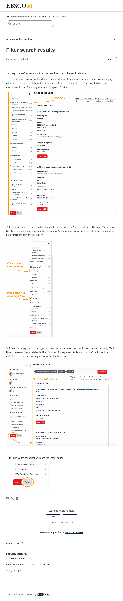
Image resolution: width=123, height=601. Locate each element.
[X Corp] (12, 498)
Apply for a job (13, 570)
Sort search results (16, 558)
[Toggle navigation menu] (111, 5)
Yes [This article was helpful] (53, 517)
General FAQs (41, 16)
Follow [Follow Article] (111, 59)
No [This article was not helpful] (70, 517)
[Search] (30, 24)
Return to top (15, 543)
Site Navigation (59, 16)
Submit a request (74, 532)
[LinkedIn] (17, 498)
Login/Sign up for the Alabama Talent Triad (28, 564)
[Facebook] (7, 498)
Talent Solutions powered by (19, 16)
